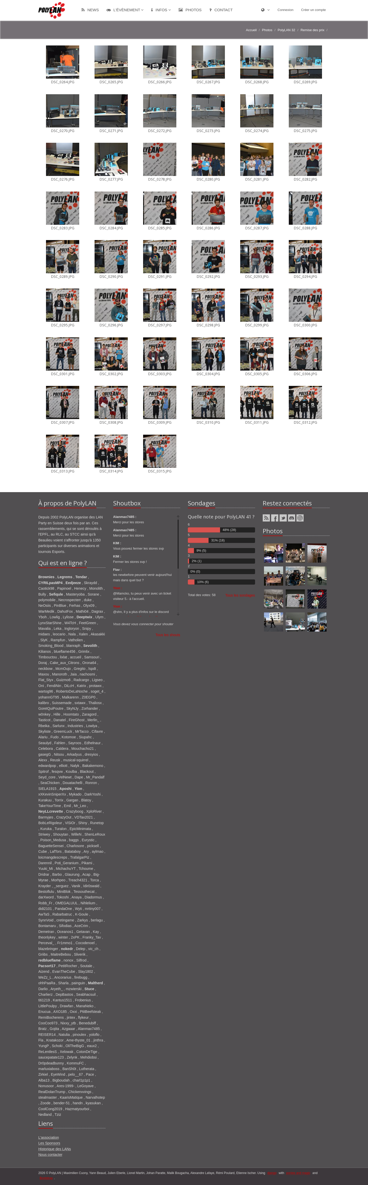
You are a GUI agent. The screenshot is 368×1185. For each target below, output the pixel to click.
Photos (190, 10)
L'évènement (125, 10)
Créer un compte (313, 10)
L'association (48, 1137)
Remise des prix (312, 30)
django (272, 1173)
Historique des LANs (54, 1149)
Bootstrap (46, 1178)
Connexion (285, 10)
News (90, 10)
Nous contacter (50, 1155)
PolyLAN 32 (286, 30)
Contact (221, 10)
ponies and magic (298, 1173)
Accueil (251, 30)
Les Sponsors (49, 1143)
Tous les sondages (240, 595)
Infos (161, 10)
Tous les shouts (168, 635)
